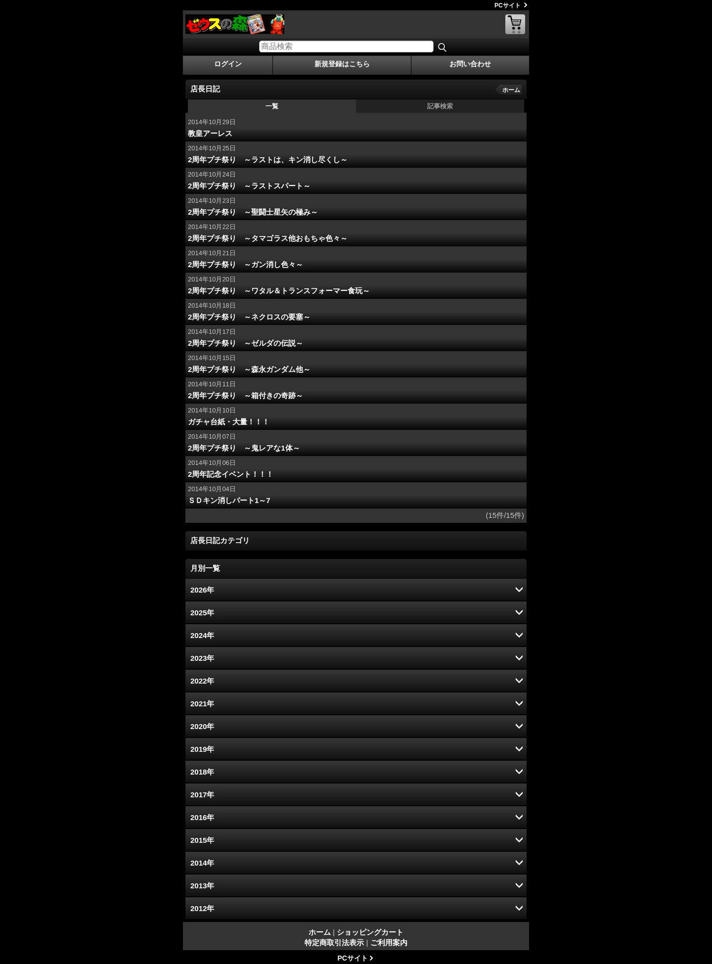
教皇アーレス (210, 133)
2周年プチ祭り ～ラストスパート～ (249, 186)
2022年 (202, 681)
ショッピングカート (515, 24)
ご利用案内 (388, 942)
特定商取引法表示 (334, 942)
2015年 (202, 840)
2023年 (202, 658)
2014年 (202, 863)
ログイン (228, 64)
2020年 (202, 726)
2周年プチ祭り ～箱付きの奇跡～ (245, 395)
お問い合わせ (470, 64)
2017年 (202, 794)
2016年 (202, 817)
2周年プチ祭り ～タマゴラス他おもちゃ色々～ (268, 238)
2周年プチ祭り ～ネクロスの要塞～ (249, 317)
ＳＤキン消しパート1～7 (229, 500)
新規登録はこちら (342, 64)
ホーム (511, 90)
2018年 (202, 772)
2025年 (202, 612)
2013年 (202, 885)
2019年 (202, 749)
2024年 (202, 635)
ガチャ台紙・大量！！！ (228, 421)
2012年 (202, 908)
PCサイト (507, 5)
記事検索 (440, 106)
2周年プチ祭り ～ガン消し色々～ (245, 264)
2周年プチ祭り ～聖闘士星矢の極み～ (253, 212)
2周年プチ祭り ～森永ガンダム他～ (249, 369)
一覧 (272, 106)
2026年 (202, 590)
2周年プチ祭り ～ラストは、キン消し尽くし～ (268, 159)
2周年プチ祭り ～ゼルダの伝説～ (245, 343)
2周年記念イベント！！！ (230, 474)
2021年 (202, 703)
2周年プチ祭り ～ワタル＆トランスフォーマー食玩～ (279, 290)
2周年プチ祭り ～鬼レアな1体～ (244, 448)
